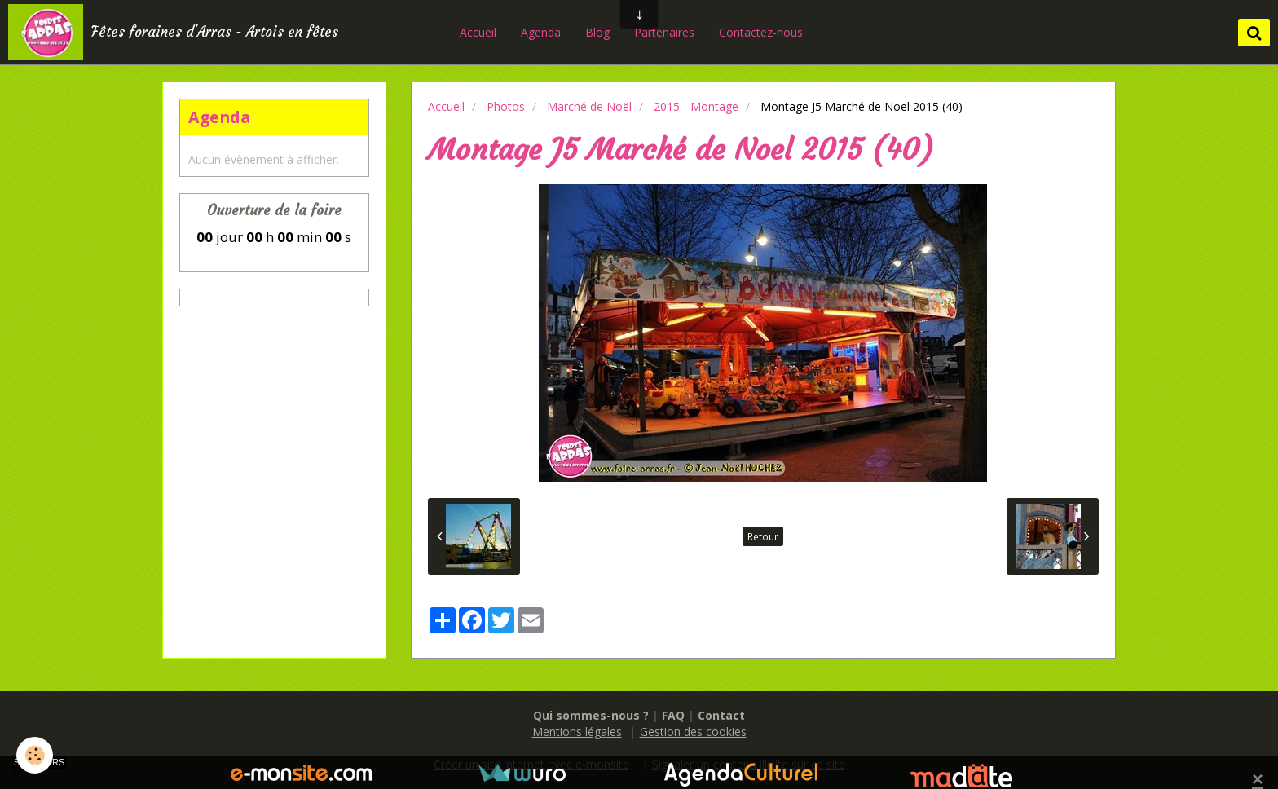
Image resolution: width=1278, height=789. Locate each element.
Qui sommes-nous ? (591, 715)
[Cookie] (34, 755)
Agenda (541, 32)
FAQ (673, 715)
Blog (597, 32)
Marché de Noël (589, 106)
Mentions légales (577, 731)
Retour (762, 536)
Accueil (478, 32)
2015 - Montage (696, 106)
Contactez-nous (761, 32)
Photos (506, 106)
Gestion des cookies (693, 731)
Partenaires (664, 32)
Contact (721, 715)
